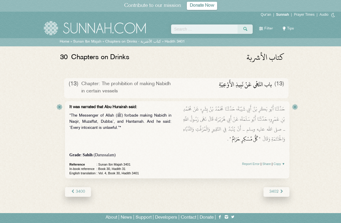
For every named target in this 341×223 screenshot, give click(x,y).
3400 (78, 192)
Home (64, 41)
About (111, 217)
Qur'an (266, 15)
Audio (323, 15)
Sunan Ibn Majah (87, 41)
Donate (207, 217)
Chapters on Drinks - (133, 41)
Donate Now (202, 5)
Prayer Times (304, 15)
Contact (188, 217)
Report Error (251, 164)
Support (144, 217)
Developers (166, 217)
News (126, 217)
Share (266, 164)
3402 (276, 192)
